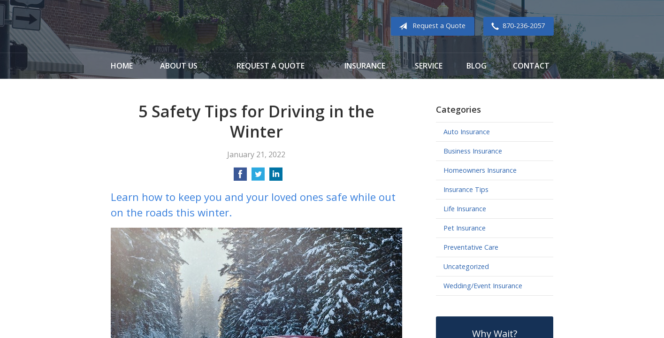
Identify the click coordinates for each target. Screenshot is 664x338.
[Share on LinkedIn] (275, 177)
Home (122, 66)
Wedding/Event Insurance (482, 285)
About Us (179, 66)
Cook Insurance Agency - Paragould (169, 26)
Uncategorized (466, 266)
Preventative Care (470, 247)
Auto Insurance (466, 131)
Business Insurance (472, 150)
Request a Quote (430, 26)
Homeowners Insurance (480, 170)
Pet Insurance (464, 227)
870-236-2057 (516, 26)
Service (429, 66)
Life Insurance (464, 208)
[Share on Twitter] (258, 177)
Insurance (364, 66)
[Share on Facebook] (240, 177)
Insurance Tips (465, 189)
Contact (531, 66)
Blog (476, 66)
